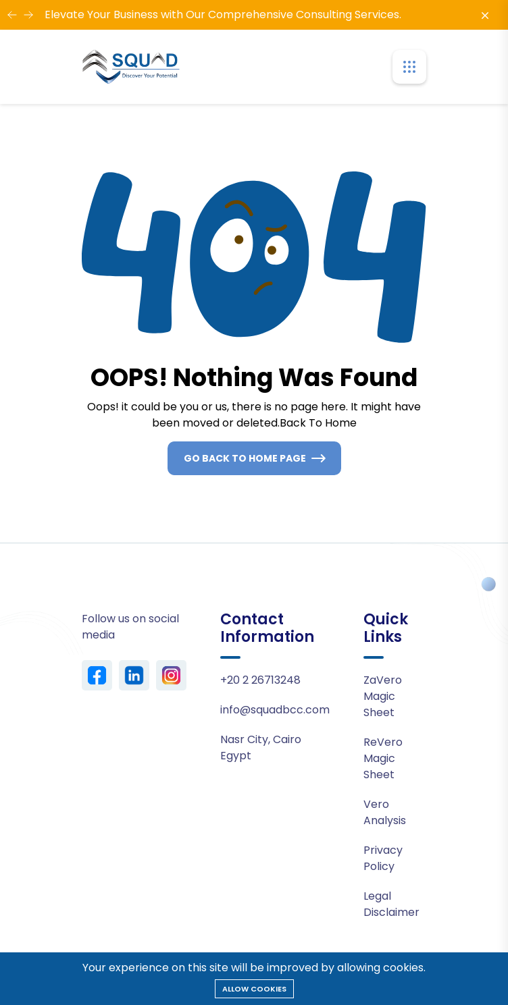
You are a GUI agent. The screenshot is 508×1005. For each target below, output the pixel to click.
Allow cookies (254, 988)
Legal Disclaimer (391, 904)
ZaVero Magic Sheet (382, 696)
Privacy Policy (383, 858)
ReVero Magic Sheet (383, 758)
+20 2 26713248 (260, 680)
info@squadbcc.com (275, 709)
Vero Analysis (384, 812)
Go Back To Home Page (245, 458)
